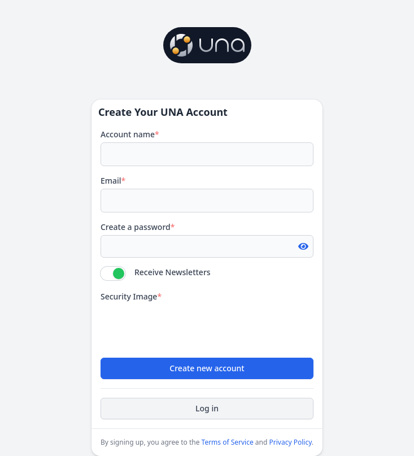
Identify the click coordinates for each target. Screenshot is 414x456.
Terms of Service (228, 442)
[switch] (113, 273)
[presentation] (186, 327)
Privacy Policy (290, 442)
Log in (207, 408)
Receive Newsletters (172, 272)
